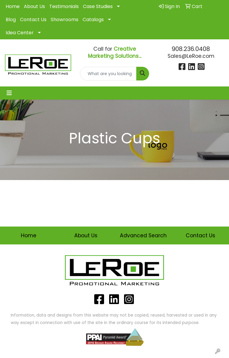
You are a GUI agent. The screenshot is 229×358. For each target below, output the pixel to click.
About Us (34, 6)
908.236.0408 (191, 49)
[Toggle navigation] (9, 93)
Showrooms (64, 19)
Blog (11, 19)
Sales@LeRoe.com (191, 56)
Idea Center (20, 32)
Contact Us (33, 19)
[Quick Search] (108, 73)
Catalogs (93, 19)
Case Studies (98, 6)
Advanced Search (143, 235)
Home (13, 6)
